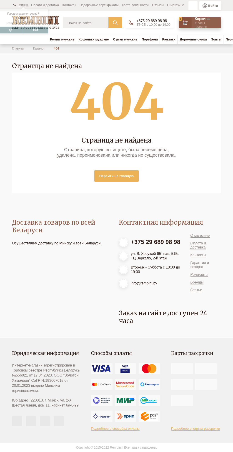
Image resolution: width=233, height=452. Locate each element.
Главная (18, 48)
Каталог (39, 48)
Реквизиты (199, 274)
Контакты (69, 5)
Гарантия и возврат (199, 265)
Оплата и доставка (45, 5)
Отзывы (158, 5)
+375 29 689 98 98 (151, 21)
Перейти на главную (116, 176)
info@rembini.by (144, 283)
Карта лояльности (135, 5)
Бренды (197, 282)
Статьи (196, 290)
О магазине (175, 5)
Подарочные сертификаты (99, 5)
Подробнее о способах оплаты (115, 428)
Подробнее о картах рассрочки (195, 428)
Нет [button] (35, 30)
